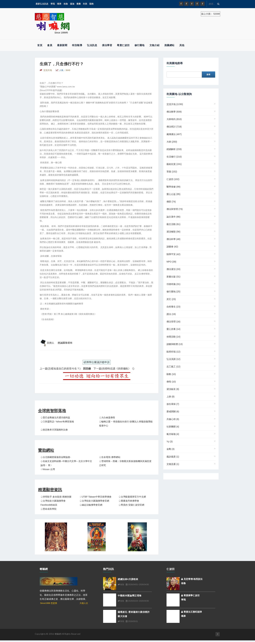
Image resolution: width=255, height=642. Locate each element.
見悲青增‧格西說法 (191, 579)
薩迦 (72, 4)
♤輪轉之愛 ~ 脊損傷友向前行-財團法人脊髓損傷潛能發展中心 (126, 423)
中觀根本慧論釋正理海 (129, 595)
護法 (171, 314)
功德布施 (173, 284)
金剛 (170, 449)
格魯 (66, 4)
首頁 (39, 45)
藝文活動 (173, 224)
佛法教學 (174, 111)
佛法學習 (107, 45)
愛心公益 (173, 194)
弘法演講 (173, 359)
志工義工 (173, 366)
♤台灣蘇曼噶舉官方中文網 (132, 496)
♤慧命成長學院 (48, 509)
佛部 (171, 201)
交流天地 (175, 104)
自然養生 (173, 306)
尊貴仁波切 (123, 45)
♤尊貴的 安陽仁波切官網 (131, 505)
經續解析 (174, 149)
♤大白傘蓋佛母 (107, 417)
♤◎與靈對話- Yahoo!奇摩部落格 (57, 421)
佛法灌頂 (173, 269)
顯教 (91, 4)
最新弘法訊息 (42, 4)
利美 (85, 4)
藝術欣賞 (174, 164)
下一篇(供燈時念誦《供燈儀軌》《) (114, 368)
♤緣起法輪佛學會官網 (91, 505)
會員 (49, 45)
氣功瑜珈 (173, 434)
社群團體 (173, 426)
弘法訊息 (92, 45)
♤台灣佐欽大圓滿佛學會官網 (94, 500)
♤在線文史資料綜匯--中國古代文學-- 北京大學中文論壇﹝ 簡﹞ (66, 463)
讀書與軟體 (175, 344)
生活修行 (174, 156)
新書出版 (173, 276)
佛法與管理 (175, 209)
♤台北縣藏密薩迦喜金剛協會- (55, 457)
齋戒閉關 (173, 411)
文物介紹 (154, 45)
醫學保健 (173, 186)
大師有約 (174, 119)
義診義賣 (173, 456)
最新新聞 (62, 45)
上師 (170, 396)
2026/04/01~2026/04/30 (137, 584)
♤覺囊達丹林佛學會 (129, 500)
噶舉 (59, 4)
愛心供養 (173, 329)
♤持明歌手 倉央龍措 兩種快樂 (55, 496)
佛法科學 (173, 239)
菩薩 (172, 171)
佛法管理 (173, 321)
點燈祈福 (173, 351)
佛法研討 (174, 126)
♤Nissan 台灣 (47, 469)
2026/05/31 (132, 621)
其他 (181, 45)
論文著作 (173, 216)
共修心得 (173, 419)
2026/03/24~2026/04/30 (137, 601)
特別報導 (77, 45)
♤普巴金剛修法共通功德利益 (55, 417)
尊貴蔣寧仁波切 (190, 595)
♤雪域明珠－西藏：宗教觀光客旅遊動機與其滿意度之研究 (125, 463)
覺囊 (78, 4)
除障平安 (173, 254)
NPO (171, 261)
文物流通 (173, 464)
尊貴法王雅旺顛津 (191, 612)
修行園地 (139, 45)
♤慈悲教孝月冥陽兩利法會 (54, 429)
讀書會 (172, 246)
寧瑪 (53, 4)
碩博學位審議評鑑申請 (97, 362)
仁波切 (173, 179)
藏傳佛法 (174, 134)
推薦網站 (169, 45)
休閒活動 (173, 336)
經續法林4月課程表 (128, 579)
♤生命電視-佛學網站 (109, 457)
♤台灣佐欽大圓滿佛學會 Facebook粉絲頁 (53, 502)
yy (170, 441)
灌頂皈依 (173, 389)
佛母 (171, 381)
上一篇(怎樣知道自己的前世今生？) (60, 368)
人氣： (64, 70)
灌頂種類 (173, 231)
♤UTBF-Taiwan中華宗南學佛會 (95, 496)
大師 (172, 141)
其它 (171, 299)
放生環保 (173, 404)
